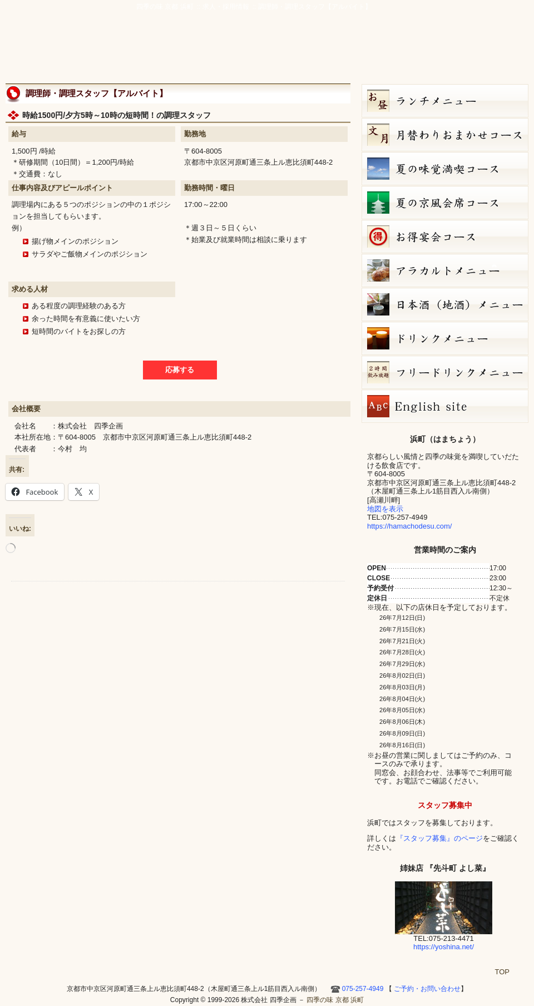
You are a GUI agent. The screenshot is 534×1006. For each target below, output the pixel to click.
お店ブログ (437, 51)
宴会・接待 (285, 51)
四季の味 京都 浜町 (58, 39)
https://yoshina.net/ (443, 947)
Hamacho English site (483, 51)
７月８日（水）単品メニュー (445, 270)
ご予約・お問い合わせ (475, 25)
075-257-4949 (363, 989)
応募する (179, 370)
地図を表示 (385, 509)
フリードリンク (445, 372)
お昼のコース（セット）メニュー (445, 100)
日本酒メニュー (445, 304)
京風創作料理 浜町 (226, 51)
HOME (514, 51)
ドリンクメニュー (445, 338)
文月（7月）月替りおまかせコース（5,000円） (445, 134)
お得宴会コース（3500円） (445, 236)
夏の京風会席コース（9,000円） (445, 202)
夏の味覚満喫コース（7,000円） (445, 168)
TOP (502, 972)
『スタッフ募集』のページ (439, 838)
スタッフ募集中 (445, 805)
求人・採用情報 (225, 7)
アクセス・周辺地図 (338, 51)
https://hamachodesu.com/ (409, 526)
